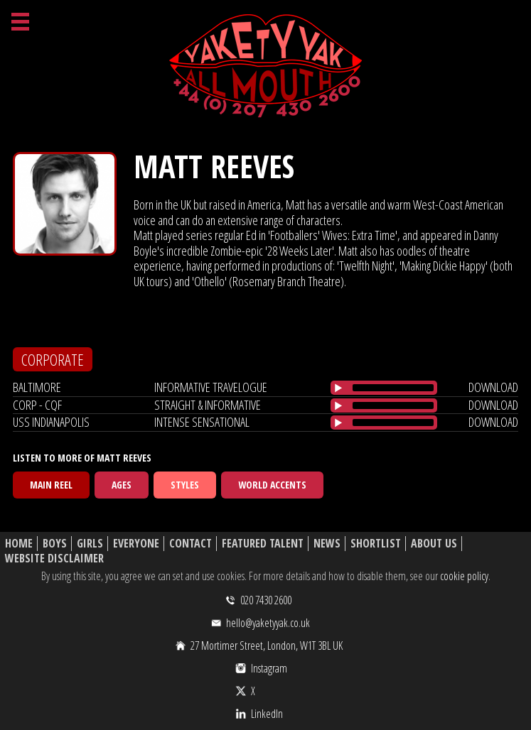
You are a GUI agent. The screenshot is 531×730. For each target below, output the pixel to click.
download (493, 387)
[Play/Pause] (338, 387)
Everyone (136, 543)
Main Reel (51, 484)
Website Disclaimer (54, 558)
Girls (90, 543)
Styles (185, 484)
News (326, 543)
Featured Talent (263, 543)
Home (19, 543)
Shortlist (375, 543)
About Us (434, 543)
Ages (122, 484)
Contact (190, 543)
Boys (55, 543)
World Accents (272, 484)
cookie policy (464, 576)
